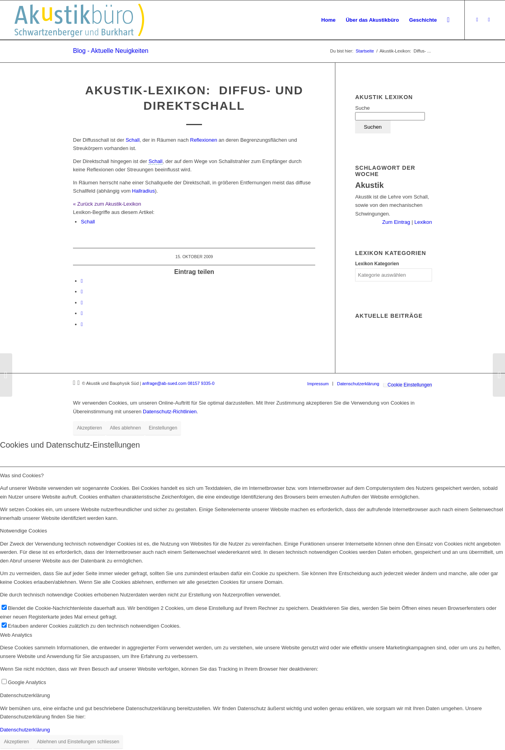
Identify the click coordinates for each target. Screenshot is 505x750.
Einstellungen (163, 428)
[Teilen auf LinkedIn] (82, 291)
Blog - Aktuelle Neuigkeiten (110, 50)
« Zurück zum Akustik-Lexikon (107, 204)
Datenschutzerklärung (25, 730)
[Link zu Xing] (477, 20)
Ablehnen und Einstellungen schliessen (78, 741)
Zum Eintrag (396, 222)
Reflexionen (203, 140)
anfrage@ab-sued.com (164, 383)
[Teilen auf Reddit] (82, 313)
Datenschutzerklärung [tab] (25, 695)
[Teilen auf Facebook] (82, 281)
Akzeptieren (89, 428)
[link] (155, 161)
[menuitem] (328, 20)
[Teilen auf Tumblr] (82, 303)
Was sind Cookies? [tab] (22, 475)
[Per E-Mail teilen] (82, 324)
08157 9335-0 (201, 383)
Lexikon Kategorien (377, 263)
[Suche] (448, 20)
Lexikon (422, 222)
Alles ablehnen (125, 428)
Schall (132, 140)
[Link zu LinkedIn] (489, 20)
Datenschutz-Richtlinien (170, 411)
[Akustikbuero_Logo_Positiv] (79, 20)
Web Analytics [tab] (16, 635)
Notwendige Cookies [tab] (23, 531)
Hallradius (143, 191)
